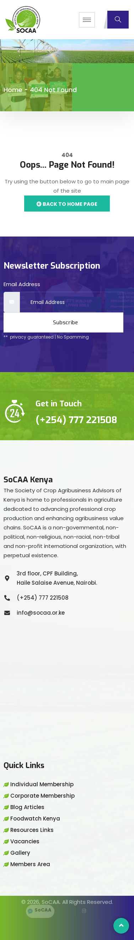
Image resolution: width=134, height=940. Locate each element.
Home (13, 89)
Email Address (22, 284)
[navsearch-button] (118, 20)
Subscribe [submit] (65, 322)
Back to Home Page (67, 204)
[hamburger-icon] (87, 19)
